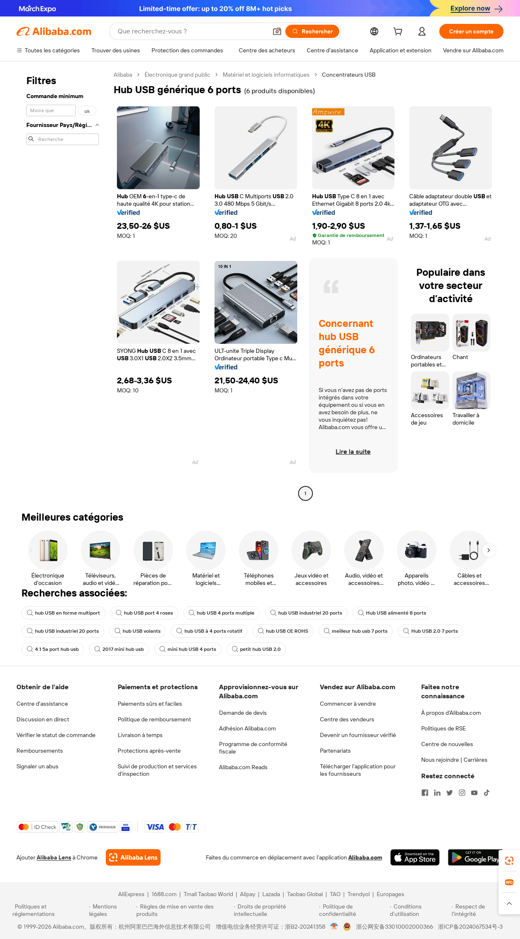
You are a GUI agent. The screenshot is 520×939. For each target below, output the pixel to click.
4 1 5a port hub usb (53, 649)
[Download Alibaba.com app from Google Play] (476, 857)
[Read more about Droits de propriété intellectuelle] (275, 910)
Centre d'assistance (42, 703)
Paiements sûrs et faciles (150, 703)
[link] (509, 860)
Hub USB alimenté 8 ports (392, 613)
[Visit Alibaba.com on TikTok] (486, 792)
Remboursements (39, 750)
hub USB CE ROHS (283, 631)
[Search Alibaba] (192, 31)
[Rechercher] (312, 31)
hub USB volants (137, 631)
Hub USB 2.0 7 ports (430, 631)
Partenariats (335, 750)
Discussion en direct (42, 719)
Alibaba (123, 74)
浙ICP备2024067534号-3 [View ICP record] (470, 926)
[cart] (399, 32)
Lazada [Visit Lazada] (271, 894)
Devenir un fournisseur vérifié (358, 735)
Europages (390, 894)
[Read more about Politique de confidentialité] (353, 910)
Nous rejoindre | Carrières (454, 759)
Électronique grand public (177, 74)
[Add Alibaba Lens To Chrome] (133, 857)
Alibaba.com (365, 857)
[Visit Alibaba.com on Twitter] (449, 792)
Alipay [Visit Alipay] (247, 894)
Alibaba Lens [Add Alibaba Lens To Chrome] (54, 857)
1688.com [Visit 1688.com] (164, 894)
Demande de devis (243, 712)
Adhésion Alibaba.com (247, 728)
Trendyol (358, 894)
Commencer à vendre (348, 703)
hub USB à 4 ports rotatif (209, 631)
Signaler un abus (37, 766)
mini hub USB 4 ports (187, 649)
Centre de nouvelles (447, 744)
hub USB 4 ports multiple (221, 613)
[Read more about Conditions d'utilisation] (419, 910)
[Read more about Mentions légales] (111, 910)
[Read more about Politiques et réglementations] (49, 910)
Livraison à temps (140, 735)
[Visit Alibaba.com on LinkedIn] (437, 792)
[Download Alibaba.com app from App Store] (415, 857)
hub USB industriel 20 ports (306, 613)
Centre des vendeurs (347, 719)
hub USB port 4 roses (144, 613)
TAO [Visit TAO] (335, 894)
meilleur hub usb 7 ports (355, 631)
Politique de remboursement (154, 719)
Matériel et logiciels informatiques (266, 74)
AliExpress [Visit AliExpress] (131, 894)
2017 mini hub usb (119, 649)
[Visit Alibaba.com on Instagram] (462, 792)
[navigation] (62, 285)
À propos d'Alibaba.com (451, 712)
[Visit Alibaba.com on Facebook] (425, 792)
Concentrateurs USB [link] (348, 74)
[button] (277, 31)
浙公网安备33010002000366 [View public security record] (394, 926)
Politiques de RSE (443, 728)
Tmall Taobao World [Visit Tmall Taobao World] (208, 894)
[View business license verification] (334, 927)
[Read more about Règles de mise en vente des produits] (183, 910)
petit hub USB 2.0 (256, 649)
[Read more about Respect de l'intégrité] (480, 910)
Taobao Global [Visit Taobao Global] (305, 894)
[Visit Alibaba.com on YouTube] (474, 792)
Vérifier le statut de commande (56, 735)
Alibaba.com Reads (243, 767)
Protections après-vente (149, 750)
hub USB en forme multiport (63, 613)
